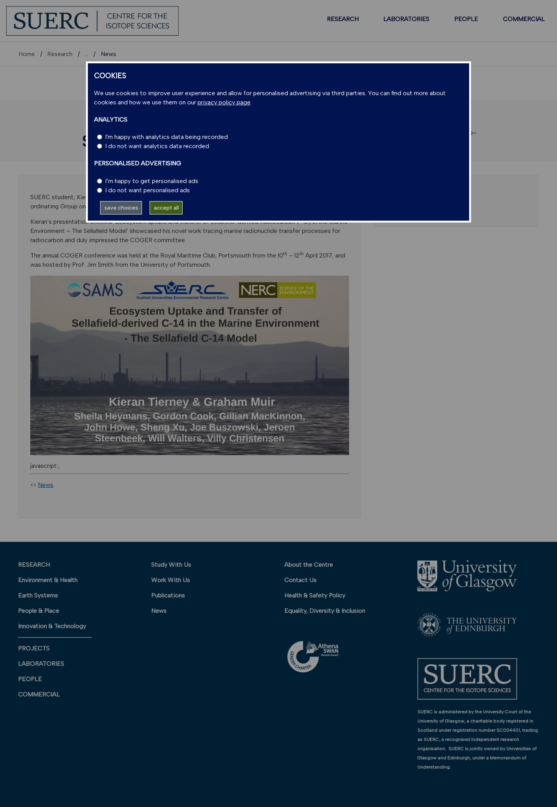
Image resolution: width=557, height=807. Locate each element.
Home (26, 54)
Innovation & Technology (52, 626)
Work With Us (170, 580)
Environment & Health (47, 580)
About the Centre (308, 564)
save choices (121, 207)
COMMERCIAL (524, 19)
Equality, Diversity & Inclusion (324, 610)
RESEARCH (343, 19)
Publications (168, 595)
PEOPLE (466, 19)
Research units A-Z (111, 54)
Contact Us (300, 580)
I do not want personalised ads (147, 190)
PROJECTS (33, 648)
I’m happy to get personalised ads (151, 181)
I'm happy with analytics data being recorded (166, 136)
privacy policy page (224, 102)
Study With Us (171, 564)
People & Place (38, 610)
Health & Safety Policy (314, 595)
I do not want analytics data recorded (157, 146)
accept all (166, 207)
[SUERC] (92, 20)
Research (60, 54)
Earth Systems (38, 595)
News (45, 484)
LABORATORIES (406, 19)
